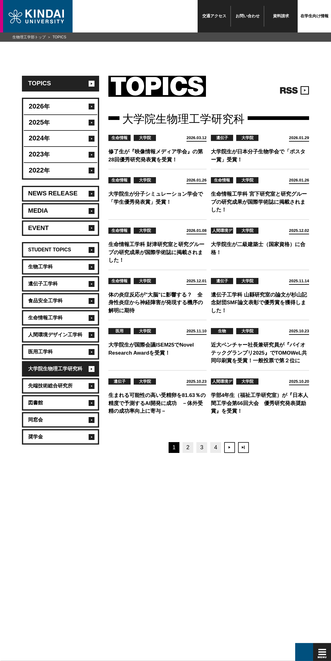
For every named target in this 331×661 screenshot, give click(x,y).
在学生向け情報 (314, 16)
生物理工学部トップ (29, 37)
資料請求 (281, 16)
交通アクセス (214, 16)
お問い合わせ (248, 16)
